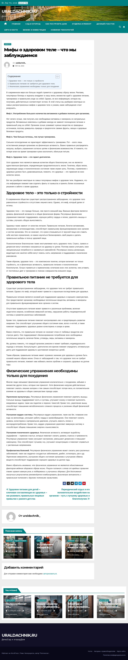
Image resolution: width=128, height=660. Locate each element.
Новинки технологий (62, 30)
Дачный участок (105, 24)
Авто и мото (11, 30)
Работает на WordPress (10, 653)
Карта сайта (121, 651)
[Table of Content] (57, 77)
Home (90, 651)
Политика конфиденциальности (114, 655)
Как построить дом (56, 24)
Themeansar (44, 653)
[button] (120, 27)
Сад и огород (32, 24)
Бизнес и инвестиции (34, 30)
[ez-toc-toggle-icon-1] (56, 77)
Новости (8, 44)
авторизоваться (50, 574)
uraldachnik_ (21, 63)
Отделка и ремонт (81, 24)
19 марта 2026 (107, 611)
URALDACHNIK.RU (19, 11)
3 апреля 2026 (45, 611)
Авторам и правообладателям (104, 651)
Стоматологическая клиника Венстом (110, 606)
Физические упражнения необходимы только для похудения (34, 86)
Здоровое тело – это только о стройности (26, 81)
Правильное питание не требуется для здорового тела (32, 84)
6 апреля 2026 (14, 611)
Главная (16, 24)
